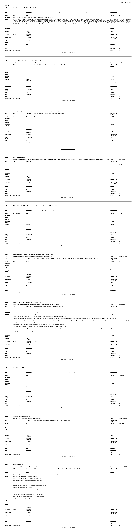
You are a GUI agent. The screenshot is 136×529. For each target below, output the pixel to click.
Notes (6, 48)
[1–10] (57, 2)
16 (68, 2)
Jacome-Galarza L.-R (18, 464)
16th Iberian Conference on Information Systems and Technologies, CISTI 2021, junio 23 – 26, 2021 (57, 468)
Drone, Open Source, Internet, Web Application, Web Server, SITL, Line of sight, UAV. (33, 17)
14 (65, 2)
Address (7, 25)
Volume (6, 15)
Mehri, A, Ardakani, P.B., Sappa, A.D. (22, 367)
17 (69, 2)
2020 (14, 113)
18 (71, 2)
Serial (111, 50)
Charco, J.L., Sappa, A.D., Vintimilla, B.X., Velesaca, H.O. (27, 302)
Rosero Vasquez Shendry (19, 157)
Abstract (7, 19)
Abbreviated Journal (113, 12)
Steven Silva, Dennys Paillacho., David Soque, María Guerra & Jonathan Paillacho (33, 254)
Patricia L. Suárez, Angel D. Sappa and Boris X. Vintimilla (27, 60)
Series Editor (8, 37)
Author (6, 7)
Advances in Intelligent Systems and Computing (45, 210)
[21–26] (78, 2)
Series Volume (6, 41)
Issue (27, 15)
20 (74, 2)
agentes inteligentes (56, 474)
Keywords (7, 17)
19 (72, 2)
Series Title (28, 37)
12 (62, 2)
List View (117, 2)
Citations (122, 2)
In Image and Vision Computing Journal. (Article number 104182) (49, 306)
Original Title (113, 34)
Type (111, 9)
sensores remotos (28, 474)
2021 (14, 12)
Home (6, 2)
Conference (113, 46)
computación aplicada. (66, 474)
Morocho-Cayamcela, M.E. (19, 109)
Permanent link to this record (68, 52)
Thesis (112, 28)
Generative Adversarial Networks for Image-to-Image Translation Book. (50, 64)
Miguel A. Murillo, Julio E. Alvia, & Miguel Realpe (25, 7)
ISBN (27, 44)
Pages (112, 15)
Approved (112, 48)
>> (75, 2)
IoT (50, 474)
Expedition (28, 46)
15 (67, 2)
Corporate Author (7, 28)
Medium (112, 44)
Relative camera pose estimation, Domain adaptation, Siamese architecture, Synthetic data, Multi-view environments (40, 312)
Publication (28, 12)
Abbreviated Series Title (113, 38)
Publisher (7, 31)
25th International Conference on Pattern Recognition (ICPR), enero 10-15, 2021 (52, 420)
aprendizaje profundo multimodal (41, 474)
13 (64, 2)
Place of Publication (28, 32)
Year (6, 12)
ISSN (6, 44)
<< (59, 2)
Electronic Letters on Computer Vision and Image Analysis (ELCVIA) (50, 113)
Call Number (8, 50)
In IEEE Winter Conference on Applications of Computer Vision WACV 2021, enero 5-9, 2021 (55, 372)
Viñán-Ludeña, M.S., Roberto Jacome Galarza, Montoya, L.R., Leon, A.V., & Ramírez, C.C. (35, 205)
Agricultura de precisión (18, 474)
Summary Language (28, 35)
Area (6, 46)
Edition (112, 40)
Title (6, 9)
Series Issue (29, 40)
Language (7, 34)
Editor (112, 31)
